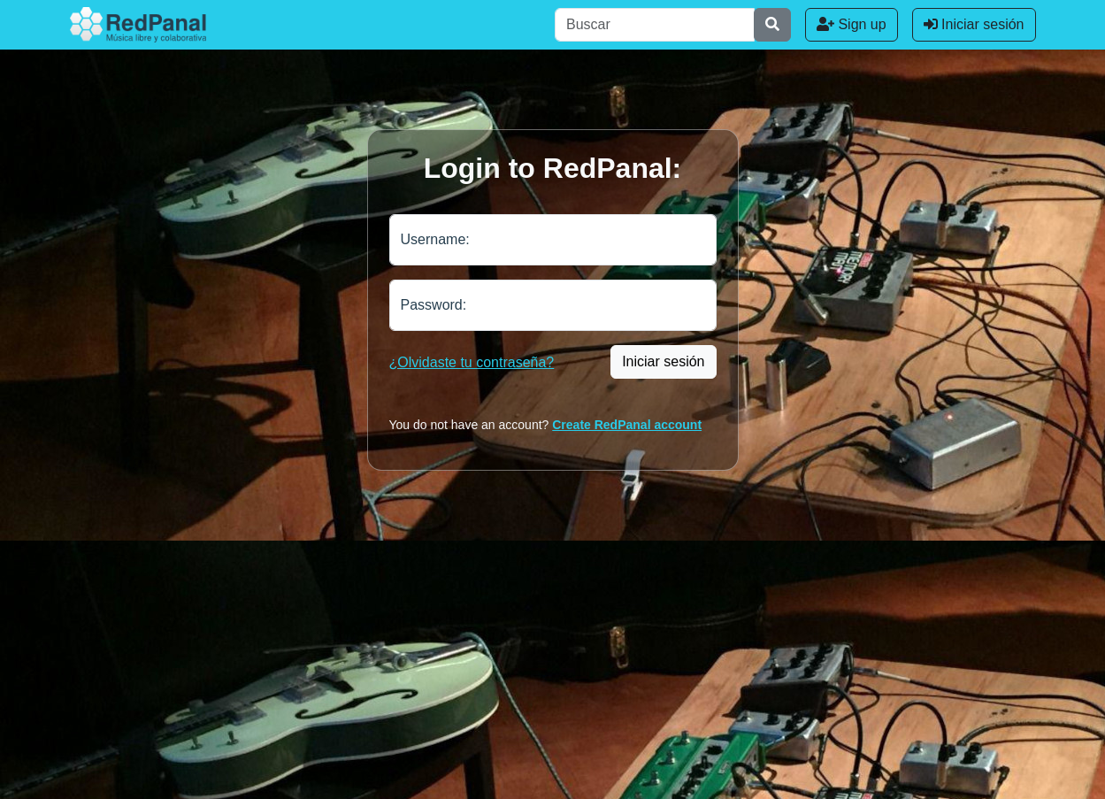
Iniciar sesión (974, 24)
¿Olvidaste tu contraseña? (472, 362)
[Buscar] (655, 25)
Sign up (851, 24)
